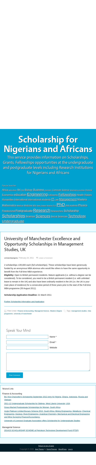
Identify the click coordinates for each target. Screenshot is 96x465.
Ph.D (54, 217)
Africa (5, 201)
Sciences (43, 228)
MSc (34, 217)
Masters (82, 211)
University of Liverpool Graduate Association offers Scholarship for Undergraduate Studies (45, 434)
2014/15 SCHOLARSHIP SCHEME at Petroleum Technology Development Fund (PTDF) (44, 443)
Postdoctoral (8, 222)
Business (38, 201)
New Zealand (41, 217)
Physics (82, 216)
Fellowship (53, 206)
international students (39, 211)
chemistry (48, 202)
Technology (77, 228)
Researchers (57, 223)
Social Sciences (59, 228)
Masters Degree (59, 323)
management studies (83, 323)
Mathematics (9, 217)
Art (19, 201)
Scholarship (71, 222)
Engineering (37, 206)
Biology (29, 201)
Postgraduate (24, 222)
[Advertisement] (48, 21)
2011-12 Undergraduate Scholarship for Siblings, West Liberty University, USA (39, 416)
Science (30, 228)
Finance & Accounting (26, 323)
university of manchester (28, 325)
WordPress (63, 463)
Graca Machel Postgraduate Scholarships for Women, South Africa (34, 420)
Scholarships (13, 227)
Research (41, 222)
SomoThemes (51, 463)
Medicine (28, 217)
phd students (72, 217)
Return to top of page (46, 459)
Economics (8, 206)
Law (57, 211)
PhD (61, 216)
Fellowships (67, 206)
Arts (22, 202)
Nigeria (49, 217)
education (20, 206)
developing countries (77, 202)
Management (68, 211)
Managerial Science (44, 323)
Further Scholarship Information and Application (25, 313)
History (88, 206)
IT (52, 211)
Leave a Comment (47, 270)
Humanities (8, 211)
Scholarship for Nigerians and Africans (48, 150)
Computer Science (60, 201)
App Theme (38, 463)
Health (80, 206)
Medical (20, 217)
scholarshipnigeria (11, 270)
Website (53, 359)
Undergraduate (13, 233)
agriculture (13, 202)
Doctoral (88, 202)
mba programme (10, 325)
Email (52, 354)
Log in (71, 463)
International (20, 211)
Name (52, 349)
